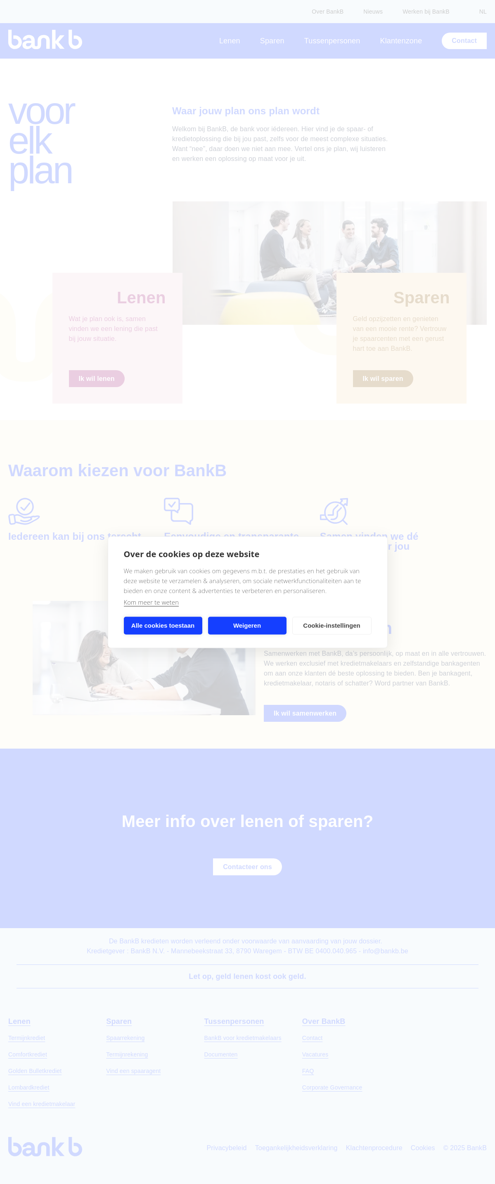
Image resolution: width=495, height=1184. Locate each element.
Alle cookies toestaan (162, 625)
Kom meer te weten (151, 602)
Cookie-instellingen (331, 625)
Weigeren (247, 625)
